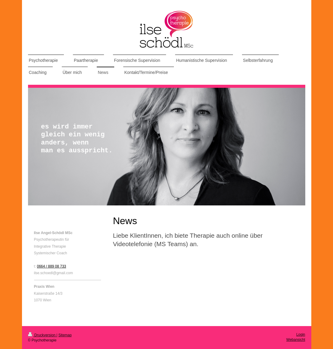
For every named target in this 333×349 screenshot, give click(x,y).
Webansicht (295, 340)
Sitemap (65, 335)
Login (300, 334)
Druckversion (42, 335)
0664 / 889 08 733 (51, 266)
